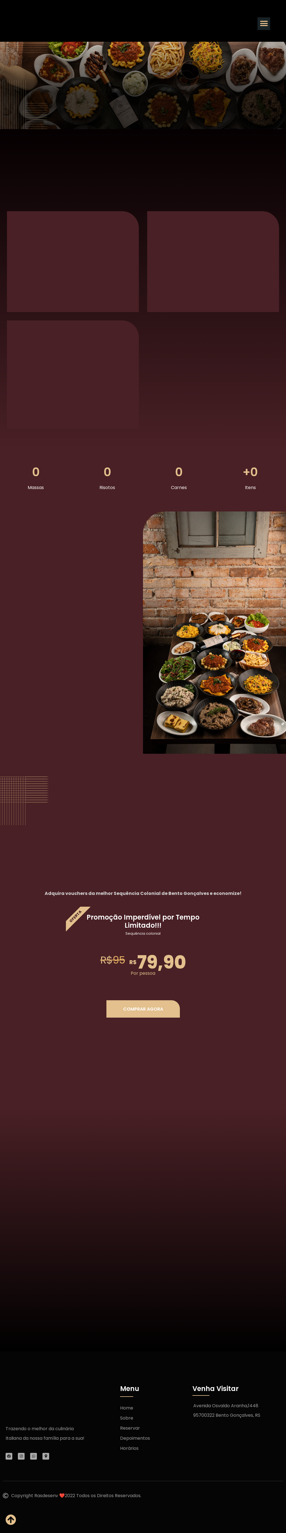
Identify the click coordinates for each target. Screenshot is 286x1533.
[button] (264, 23)
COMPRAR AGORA (143, 1009)
